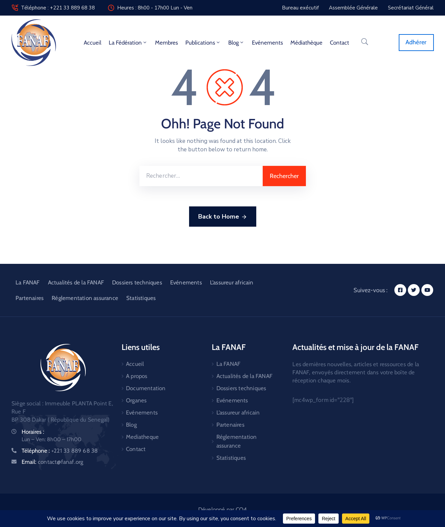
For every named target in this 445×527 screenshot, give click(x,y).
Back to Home (222, 216)
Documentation (146, 388)
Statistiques (141, 298)
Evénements (267, 42)
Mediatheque (142, 436)
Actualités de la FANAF (76, 282)
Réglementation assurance (85, 298)
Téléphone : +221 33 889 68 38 (58, 7)
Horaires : (33, 431)
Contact (339, 42)
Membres (166, 42)
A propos (137, 376)
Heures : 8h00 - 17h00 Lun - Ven (154, 7)
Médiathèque (306, 42)
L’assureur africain (232, 282)
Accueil (92, 42)
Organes (136, 400)
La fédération (128, 42)
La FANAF (28, 282)
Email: (52, 461)
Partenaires (30, 298)
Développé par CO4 (222, 509)
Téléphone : (60, 450)
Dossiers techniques (137, 282)
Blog (236, 42)
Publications (203, 42)
